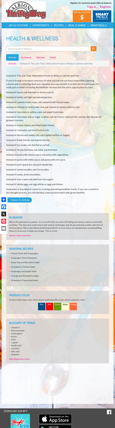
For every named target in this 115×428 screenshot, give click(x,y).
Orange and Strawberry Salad (24, 276)
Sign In (91, 6)
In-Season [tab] (26, 57)
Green (57, 304)
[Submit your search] (94, 48)
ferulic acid (16, 345)
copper (14, 342)
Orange (73, 304)
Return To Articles (19, 199)
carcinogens (17, 333)
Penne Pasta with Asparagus (24, 253)
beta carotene (17, 330)
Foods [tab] (53, 57)
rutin (13, 339)
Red (49, 304)
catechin (15, 348)
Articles (12, 63)
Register (105, 6)
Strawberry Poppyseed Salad (24, 280)
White (65, 304)
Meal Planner (77, 25)
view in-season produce (20, 235)
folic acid (15, 351)
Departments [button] (41, 25)
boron (14, 336)
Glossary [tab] (40, 57)
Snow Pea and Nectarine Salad (25, 262)
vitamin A (15, 327)
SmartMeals (98, 25)
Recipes (59, 25)
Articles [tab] (12, 57)
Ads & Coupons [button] (18, 25)
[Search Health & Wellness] (48, 48)
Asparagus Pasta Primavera (24, 258)
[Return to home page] (26, 10)
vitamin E (15, 354)
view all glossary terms (19, 359)
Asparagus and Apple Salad (23, 271)
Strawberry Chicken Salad (23, 267)
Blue (42, 304)
